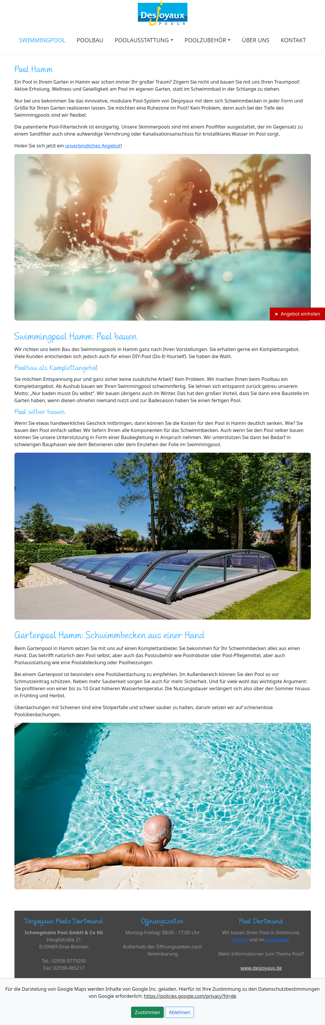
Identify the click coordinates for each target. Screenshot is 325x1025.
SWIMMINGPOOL (42, 40)
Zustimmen (147, 1012)
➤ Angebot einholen (297, 314)
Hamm (240, 939)
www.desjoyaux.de (261, 968)
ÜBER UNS (255, 40)
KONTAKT (293, 40)
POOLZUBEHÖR (205, 40)
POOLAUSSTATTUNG (142, 40)
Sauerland (277, 939)
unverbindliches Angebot (92, 145)
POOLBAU (90, 40)
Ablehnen (179, 1012)
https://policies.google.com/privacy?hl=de (190, 996)
